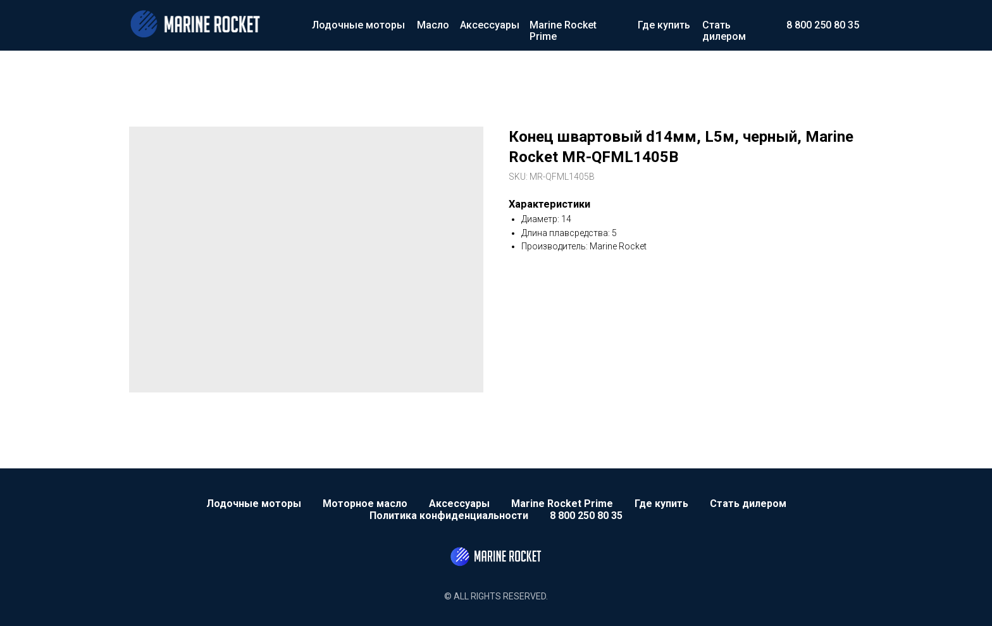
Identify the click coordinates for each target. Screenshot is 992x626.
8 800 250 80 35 (822, 25)
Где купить (664, 25)
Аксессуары (489, 25)
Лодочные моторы (358, 25)
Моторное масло (365, 504)
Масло (433, 25)
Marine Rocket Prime (563, 30)
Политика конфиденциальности (448, 516)
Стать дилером (724, 30)
